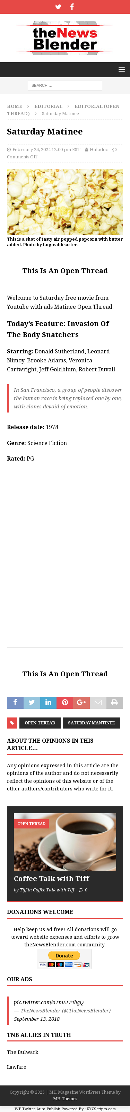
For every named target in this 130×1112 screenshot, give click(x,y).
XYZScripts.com (101, 1109)
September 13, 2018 (37, 1019)
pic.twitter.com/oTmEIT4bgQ (49, 1002)
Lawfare (16, 1067)
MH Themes (65, 1098)
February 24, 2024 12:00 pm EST (46, 149)
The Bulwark (22, 1052)
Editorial (48, 106)
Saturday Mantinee (91, 723)
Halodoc (99, 149)
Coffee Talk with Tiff (51, 878)
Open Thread (40, 723)
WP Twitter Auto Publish (37, 1109)
